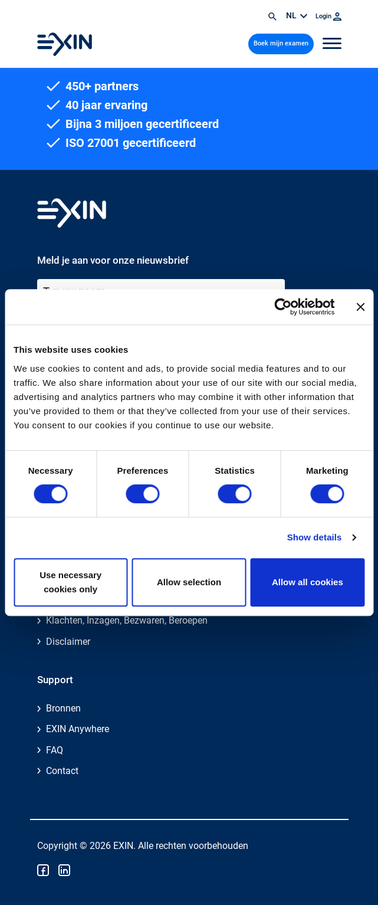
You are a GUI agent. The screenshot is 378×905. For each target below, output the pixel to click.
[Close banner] (360, 307)
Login (328, 16)
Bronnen (63, 708)
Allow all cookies (307, 582)
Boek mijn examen (281, 43)
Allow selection (189, 582)
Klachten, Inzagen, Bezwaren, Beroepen (127, 620)
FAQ (54, 750)
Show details (314, 537)
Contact (62, 770)
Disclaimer (68, 641)
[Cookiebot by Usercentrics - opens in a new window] (282, 307)
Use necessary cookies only (70, 582)
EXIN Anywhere (77, 729)
